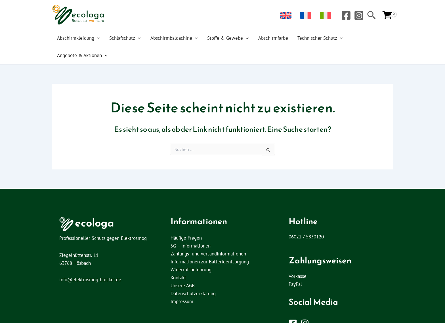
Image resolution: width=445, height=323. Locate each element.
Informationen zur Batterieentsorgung (210, 244)
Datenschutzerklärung (193, 276)
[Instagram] (359, 15)
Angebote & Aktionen (358, 38)
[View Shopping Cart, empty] (387, 15)
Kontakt (178, 260)
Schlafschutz (125, 38)
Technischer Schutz (305, 38)
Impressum (182, 284)
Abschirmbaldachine (170, 38)
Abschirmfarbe (262, 38)
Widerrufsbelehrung (191, 252)
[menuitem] (300, 15)
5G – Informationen (191, 228)
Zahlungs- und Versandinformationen (208, 236)
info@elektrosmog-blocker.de (90, 262)
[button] (371, 15)
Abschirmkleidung (82, 38)
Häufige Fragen (186, 220)
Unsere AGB (183, 268)
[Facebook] (346, 15)
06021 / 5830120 (306, 219)
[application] (101, 38)
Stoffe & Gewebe (220, 38)
